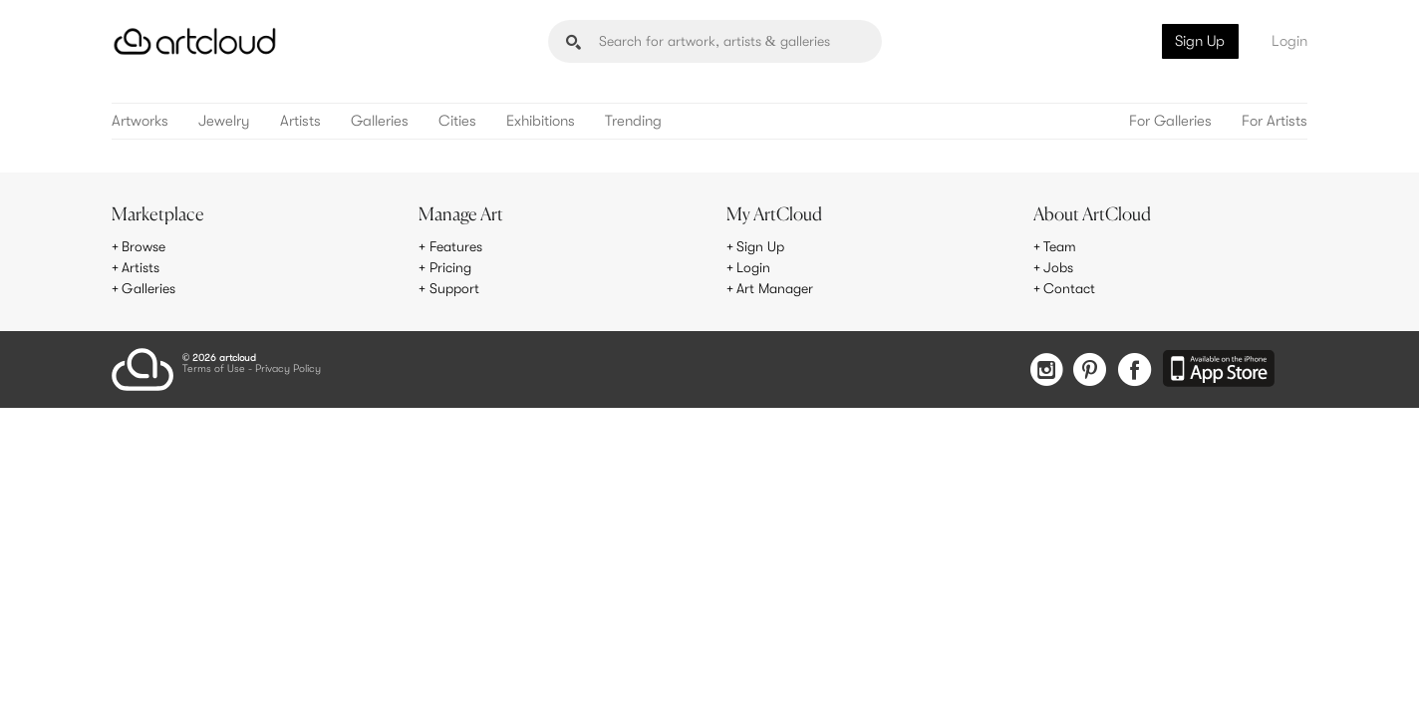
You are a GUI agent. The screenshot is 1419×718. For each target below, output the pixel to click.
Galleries (380, 121)
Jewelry (224, 121)
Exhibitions (540, 121)
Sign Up (1200, 41)
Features (455, 246)
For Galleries (1170, 121)
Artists (300, 121)
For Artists (1274, 121)
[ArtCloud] (195, 41)
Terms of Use (213, 369)
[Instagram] (1046, 371)
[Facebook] (1134, 371)
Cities (457, 121)
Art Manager (774, 288)
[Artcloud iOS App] (1219, 370)
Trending (633, 121)
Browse (143, 246)
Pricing (450, 267)
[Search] (715, 41)
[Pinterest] (1090, 371)
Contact (1069, 288)
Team (1059, 246)
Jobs (1058, 267)
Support (454, 288)
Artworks (140, 121)
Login (1289, 41)
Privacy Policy (288, 369)
